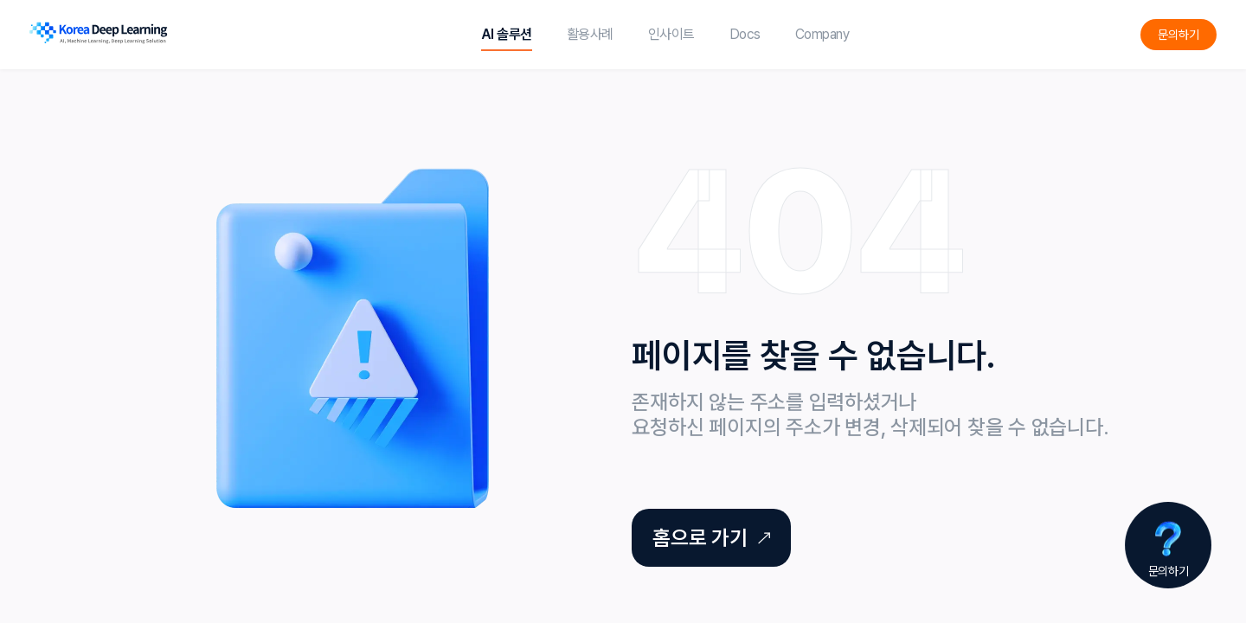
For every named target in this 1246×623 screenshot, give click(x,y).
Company (822, 34)
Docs (745, 34)
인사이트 (671, 34)
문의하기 (1178, 35)
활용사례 (590, 34)
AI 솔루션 (506, 34)
